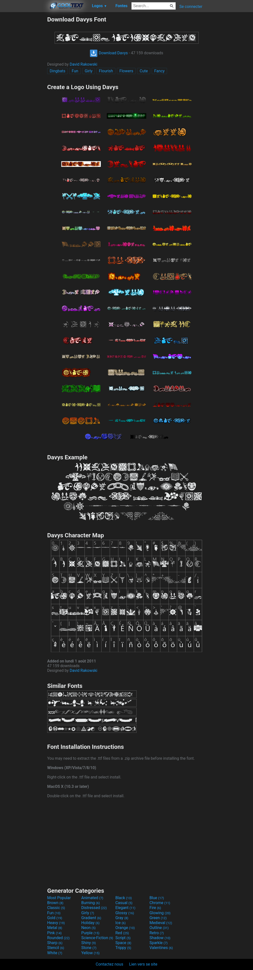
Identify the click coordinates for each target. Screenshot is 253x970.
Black (123, 897)
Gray (121, 917)
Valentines (161, 947)
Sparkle (158, 942)
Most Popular (59, 897)
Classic (56, 907)
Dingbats (57, 71)
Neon (88, 927)
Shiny (88, 942)
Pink (54, 933)
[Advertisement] (23, 90)
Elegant (125, 907)
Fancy (159, 71)
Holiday (90, 922)
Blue (156, 897)
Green (158, 917)
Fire (155, 907)
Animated (92, 897)
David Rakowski (83, 64)
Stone (88, 947)
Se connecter (190, 6)
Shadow (159, 937)
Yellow (90, 953)
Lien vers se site (143, 964)
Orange (125, 927)
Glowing (159, 913)
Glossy (124, 913)
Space (123, 942)
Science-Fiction (97, 937)
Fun (75, 71)
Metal (54, 927)
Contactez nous (109, 964)
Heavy (56, 922)
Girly (89, 71)
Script (123, 937)
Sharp (55, 942)
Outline (159, 927)
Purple (90, 933)
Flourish (106, 71)
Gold (54, 917)
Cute (144, 71)
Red (122, 933)
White (54, 953)
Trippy (123, 947)
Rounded (58, 937)
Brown (55, 902)
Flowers (126, 71)
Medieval (160, 922)
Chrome (159, 902)
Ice (120, 922)
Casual (123, 902)
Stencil (55, 947)
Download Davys (109, 53)
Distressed (94, 907)
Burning (90, 902)
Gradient (91, 917)
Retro (156, 933)
